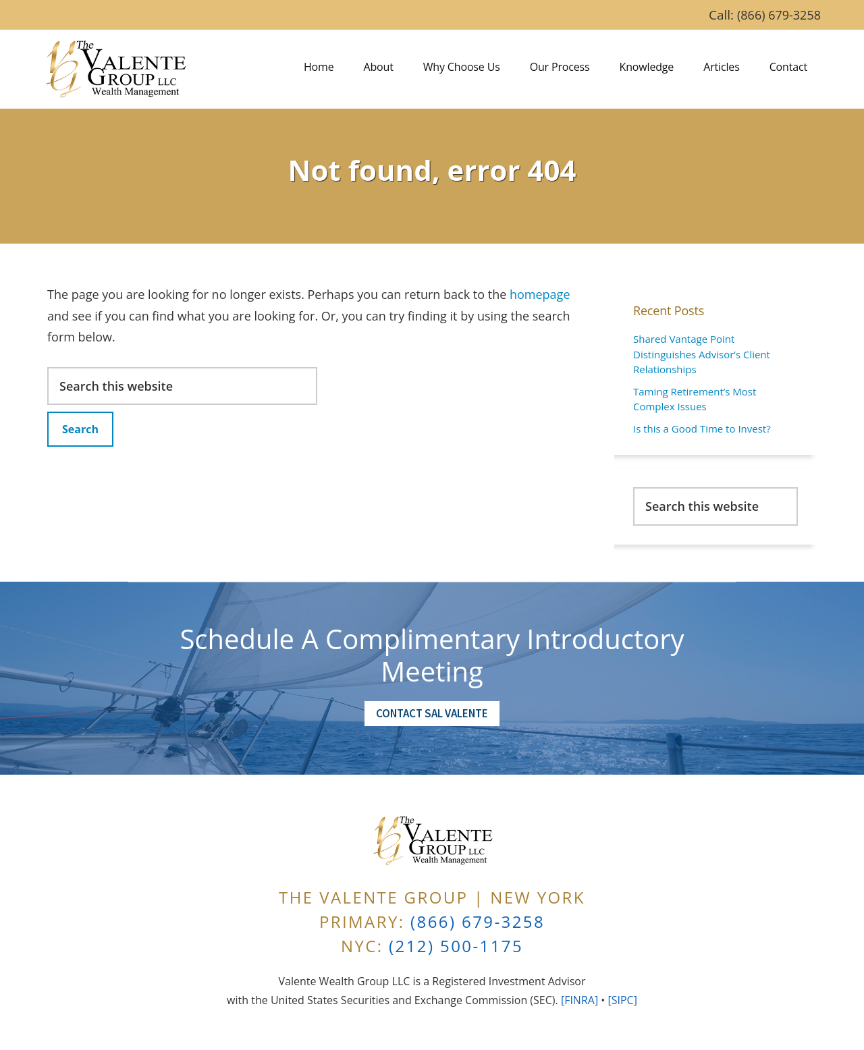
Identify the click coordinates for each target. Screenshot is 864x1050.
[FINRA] (579, 1000)
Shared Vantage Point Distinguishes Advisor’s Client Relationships (701, 354)
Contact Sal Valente (432, 713)
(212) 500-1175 (456, 946)
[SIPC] (622, 1000)
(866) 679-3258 (779, 15)
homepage (540, 294)
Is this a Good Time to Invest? (702, 428)
